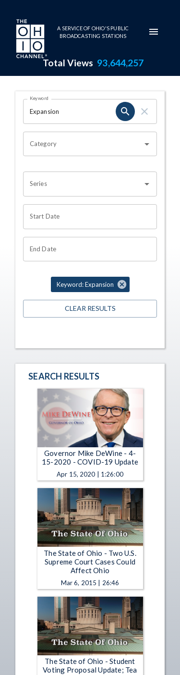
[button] (90, 284)
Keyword (39, 98)
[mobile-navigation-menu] (153, 31)
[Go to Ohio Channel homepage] (30, 40)
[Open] (147, 144)
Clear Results (90, 308)
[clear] (144, 111)
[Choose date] (86, 216)
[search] (125, 111)
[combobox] (82, 144)
